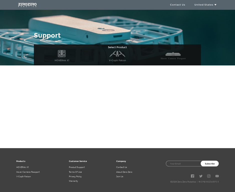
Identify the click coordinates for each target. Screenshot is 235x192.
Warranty (73, 181)
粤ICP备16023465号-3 (208, 181)
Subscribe (210, 163)
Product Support (77, 167)
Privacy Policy (75, 176)
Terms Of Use (75, 172)
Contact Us (177, 4)
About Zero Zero (124, 172)
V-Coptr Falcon (23, 176)
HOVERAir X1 (22, 167)
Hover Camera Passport (28, 172)
